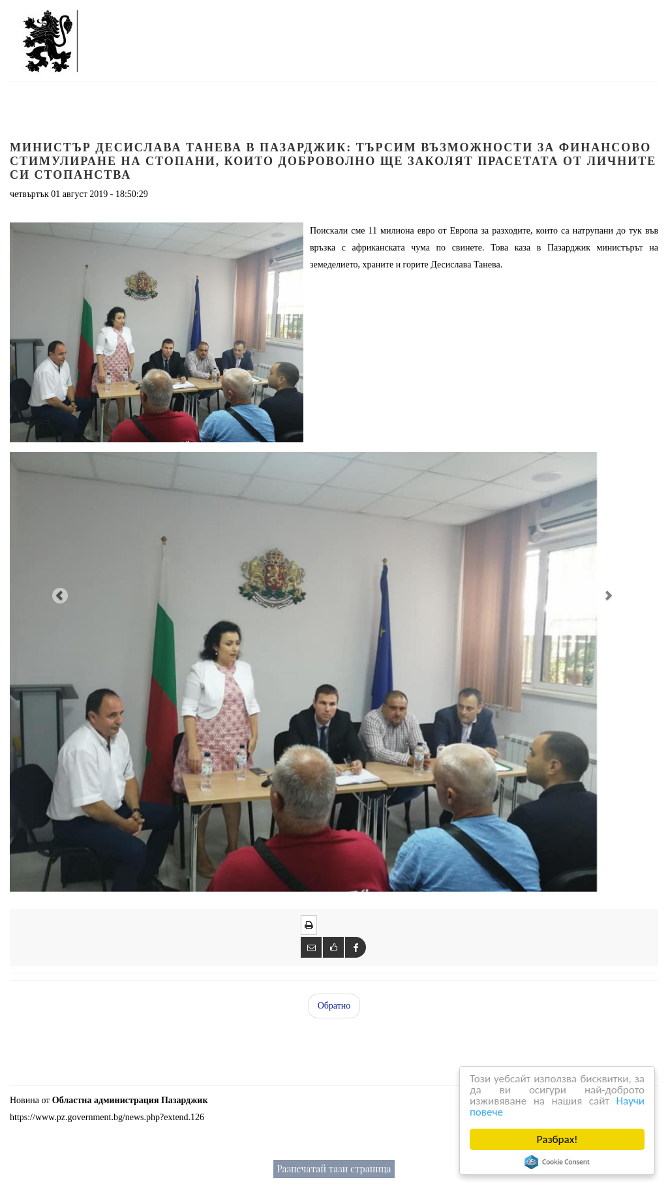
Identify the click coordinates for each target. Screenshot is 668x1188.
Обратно (334, 1006)
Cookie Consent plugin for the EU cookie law (557, 1162)
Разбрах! (557, 1139)
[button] (58, 594)
